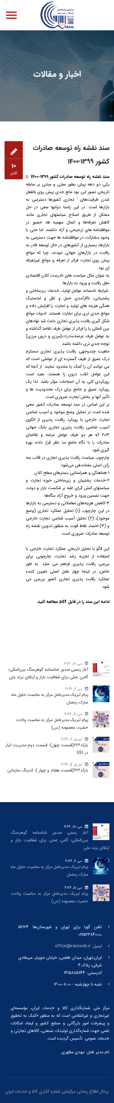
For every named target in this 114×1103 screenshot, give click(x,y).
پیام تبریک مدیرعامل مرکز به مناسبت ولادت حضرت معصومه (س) (52, 724)
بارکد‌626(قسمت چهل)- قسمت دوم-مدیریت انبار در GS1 (46, 749)
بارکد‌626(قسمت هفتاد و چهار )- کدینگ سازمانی (47, 770)
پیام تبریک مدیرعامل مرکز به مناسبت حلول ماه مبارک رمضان (49, 698)
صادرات (68, 336)
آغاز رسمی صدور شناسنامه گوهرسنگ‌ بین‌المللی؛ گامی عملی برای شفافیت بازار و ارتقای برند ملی (48, 673)
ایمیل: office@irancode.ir (78, 946)
